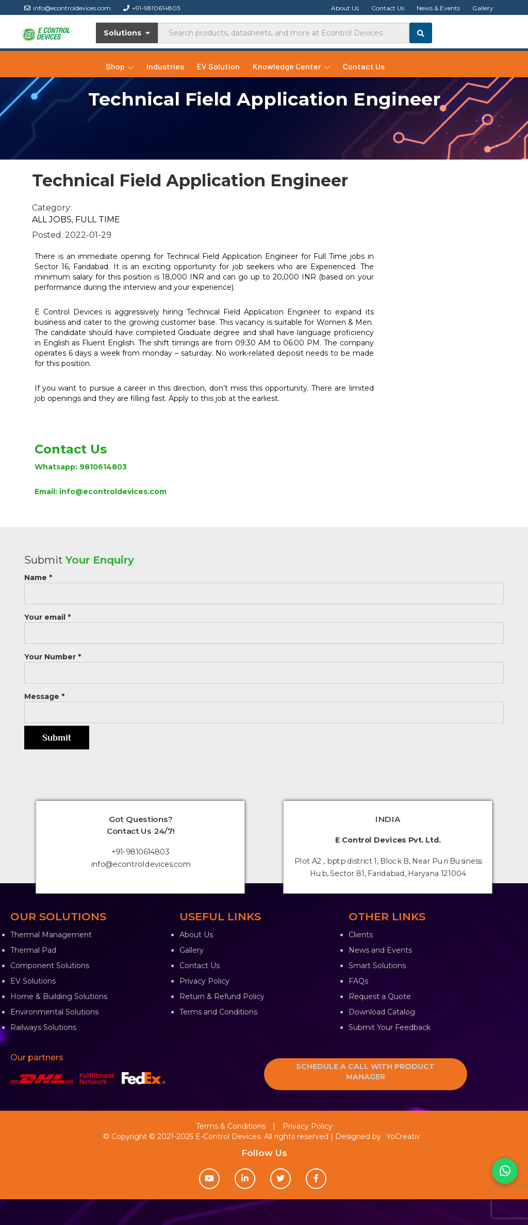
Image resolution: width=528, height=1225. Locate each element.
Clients (361, 934)
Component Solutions (49, 965)
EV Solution (218, 66)
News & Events (438, 8)
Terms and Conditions (218, 1012)
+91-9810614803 (151, 8)
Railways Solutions (43, 1027)
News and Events (380, 950)
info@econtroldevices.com (67, 8)
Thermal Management (51, 934)
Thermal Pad (33, 950)
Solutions (127, 33)
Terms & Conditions (231, 1126)
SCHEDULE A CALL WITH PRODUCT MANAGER (365, 1071)
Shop (120, 66)
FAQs (358, 981)
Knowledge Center (291, 66)
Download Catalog (382, 1012)
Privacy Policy (204, 981)
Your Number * (264, 664)
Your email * (264, 625)
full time (97, 219)
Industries (165, 66)
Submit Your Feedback (390, 1027)
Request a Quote (380, 996)
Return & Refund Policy (222, 996)
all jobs (52, 219)
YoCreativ (403, 1136)
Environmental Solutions (54, 1012)
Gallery (482, 8)
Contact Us (387, 8)
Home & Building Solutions (58, 996)
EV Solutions (33, 981)
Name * (264, 585)
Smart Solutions (377, 965)
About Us (345, 8)
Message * (264, 704)
